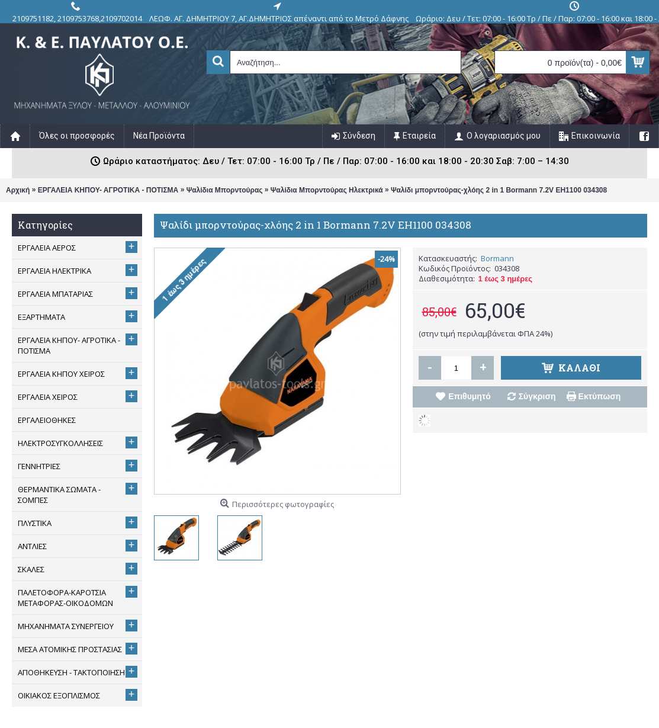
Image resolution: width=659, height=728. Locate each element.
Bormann (497, 258)
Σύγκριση (537, 396)
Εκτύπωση (599, 396)
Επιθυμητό (469, 396)
